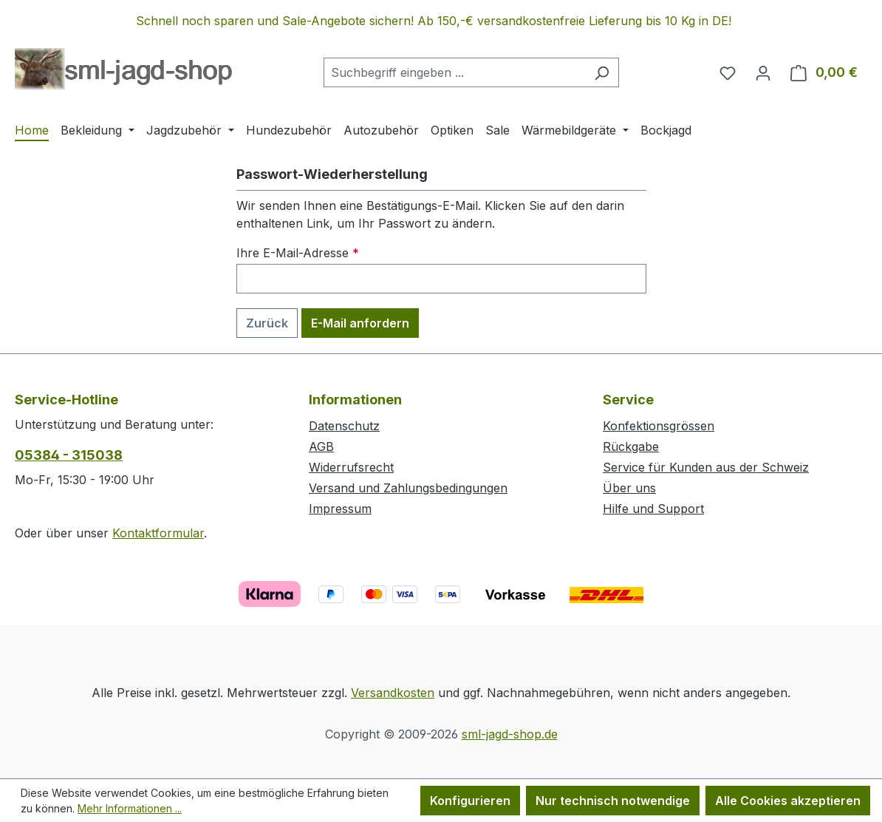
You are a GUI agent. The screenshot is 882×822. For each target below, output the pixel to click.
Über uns (629, 487)
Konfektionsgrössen (658, 425)
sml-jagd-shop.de (510, 734)
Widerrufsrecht (351, 467)
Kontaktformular (158, 533)
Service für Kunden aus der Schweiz (706, 467)
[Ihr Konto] (763, 72)
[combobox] (454, 72)
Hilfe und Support (653, 508)
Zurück (267, 323)
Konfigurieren (470, 800)
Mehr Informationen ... (130, 808)
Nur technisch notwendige (613, 800)
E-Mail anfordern (360, 323)
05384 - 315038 (69, 455)
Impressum (340, 508)
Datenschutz (344, 425)
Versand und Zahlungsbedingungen (408, 487)
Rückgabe (631, 446)
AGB (321, 446)
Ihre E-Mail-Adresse (297, 252)
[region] (441, 20)
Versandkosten (392, 692)
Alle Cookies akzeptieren (788, 800)
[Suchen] (601, 72)
